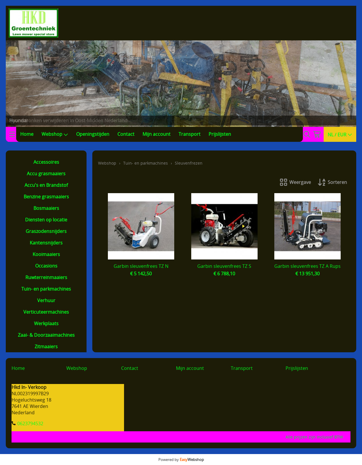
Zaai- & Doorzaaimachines (46, 335)
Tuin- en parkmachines (46, 289)
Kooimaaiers (46, 254)
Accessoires (46, 162)
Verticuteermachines (46, 312)
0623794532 (30, 423)
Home (26, 134)
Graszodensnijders (46, 231)
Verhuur (46, 300)
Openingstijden (92, 134)
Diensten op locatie (46, 220)
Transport (189, 134)
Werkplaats (46, 323)
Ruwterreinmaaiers (46, 277)
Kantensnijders (46, 243)
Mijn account (156, 134)
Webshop (55, 134)
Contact (125, 134)
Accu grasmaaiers (46, 173)
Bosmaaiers (46, 208)
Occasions (46, 266)
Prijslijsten (220, 134)
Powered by (181, 459)
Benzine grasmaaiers (46, 196)
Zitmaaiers (46, 346)
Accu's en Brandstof (46, 185)
